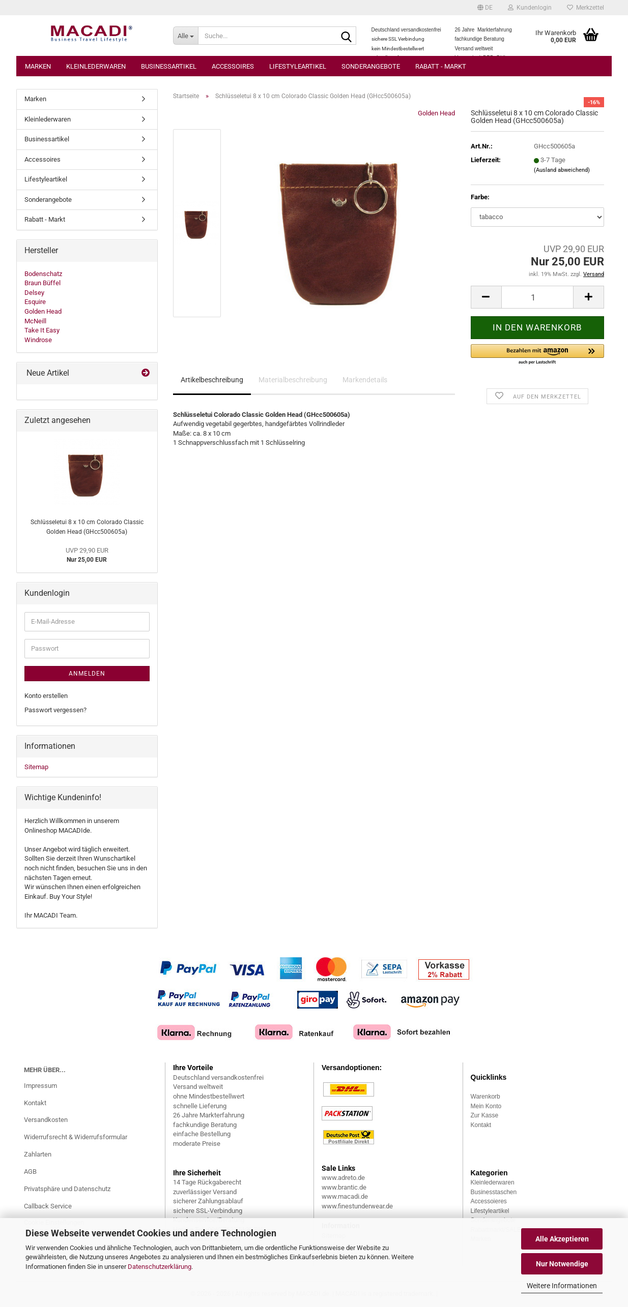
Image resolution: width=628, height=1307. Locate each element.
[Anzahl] (537, 297)
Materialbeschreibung (293, 380)
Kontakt (35, 1103)
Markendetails (364, 380)
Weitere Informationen (562, 1286)
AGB (30, 1171)
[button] (485, 7)
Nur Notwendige (562, 1264)
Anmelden (87, 673)
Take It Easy (42, 330)
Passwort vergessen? (55, 710)
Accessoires (233, 66)
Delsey (34, 292)
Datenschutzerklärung (159, 1266)
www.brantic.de (344, 1187)
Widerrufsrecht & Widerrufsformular (75, 1137)
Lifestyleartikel (297, 66)
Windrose (38, 340)
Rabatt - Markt (440, 66)
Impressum (40, 1085)
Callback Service (48, 1206)
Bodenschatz (43, 274)
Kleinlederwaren (96, 66)
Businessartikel (168, 66)
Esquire (35, 302)
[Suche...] (185, 35)
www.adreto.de (343, 1177)
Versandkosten (46, 1119)
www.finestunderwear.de (357, 1206)
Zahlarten (37, 1154)
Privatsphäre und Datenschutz (67, 1189)
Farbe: (480, 197)
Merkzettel (585, 7)
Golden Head (436, 113)
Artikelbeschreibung (212, 380)
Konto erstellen (46, 696)
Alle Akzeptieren (562, 1239)
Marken (38, 66)
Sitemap (36, 767)
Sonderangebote (370, 66)
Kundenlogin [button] (530, 7)
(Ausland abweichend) (562, 170)
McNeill (35, 321)
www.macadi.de (345, 1196)
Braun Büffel (42, 283)
